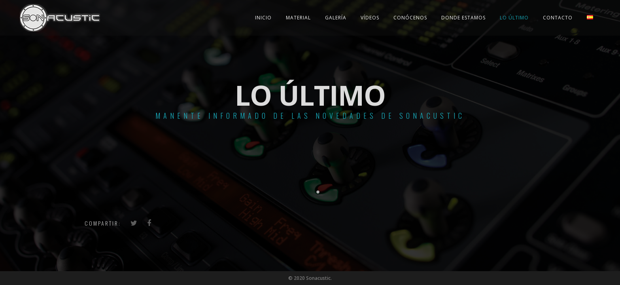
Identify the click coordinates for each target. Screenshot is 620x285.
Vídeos (370, 17)
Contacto (558, 17)
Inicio (263, 17)
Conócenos (410, 17)
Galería (335, 17)
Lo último (514, 17)
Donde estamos (463, 17)
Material (298, 17)
